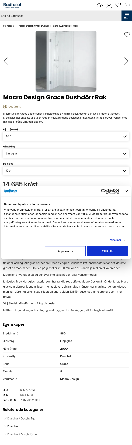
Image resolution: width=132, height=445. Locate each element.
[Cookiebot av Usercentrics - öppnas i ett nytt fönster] (103, 191)
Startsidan (8, 25)
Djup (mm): (11, 129)
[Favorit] (127, 34)
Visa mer (115, 239)
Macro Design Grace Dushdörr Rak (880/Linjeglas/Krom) (48, 25)
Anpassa (65, 250)
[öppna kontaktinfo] (100, 5)
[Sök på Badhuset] (60, 15)
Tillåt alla (107, 250)
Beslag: (8, 163)
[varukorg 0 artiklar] (127, 5)
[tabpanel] (66, 274)
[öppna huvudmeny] (126, 15)
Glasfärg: (9, 146)
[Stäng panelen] (127, 191)
